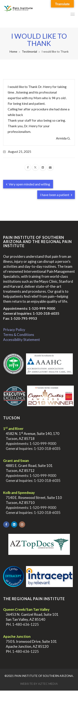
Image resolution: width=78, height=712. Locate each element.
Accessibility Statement (21, 339)
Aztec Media (48, 683)
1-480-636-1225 (25, 624)
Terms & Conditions (18, 334)
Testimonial (29, 51)
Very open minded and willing (28, 184)
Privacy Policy (14, 329)
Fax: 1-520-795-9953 (20, 318)
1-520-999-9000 (41, 308)
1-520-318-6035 (46, 313)
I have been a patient (56, 195)
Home (13, 51)
